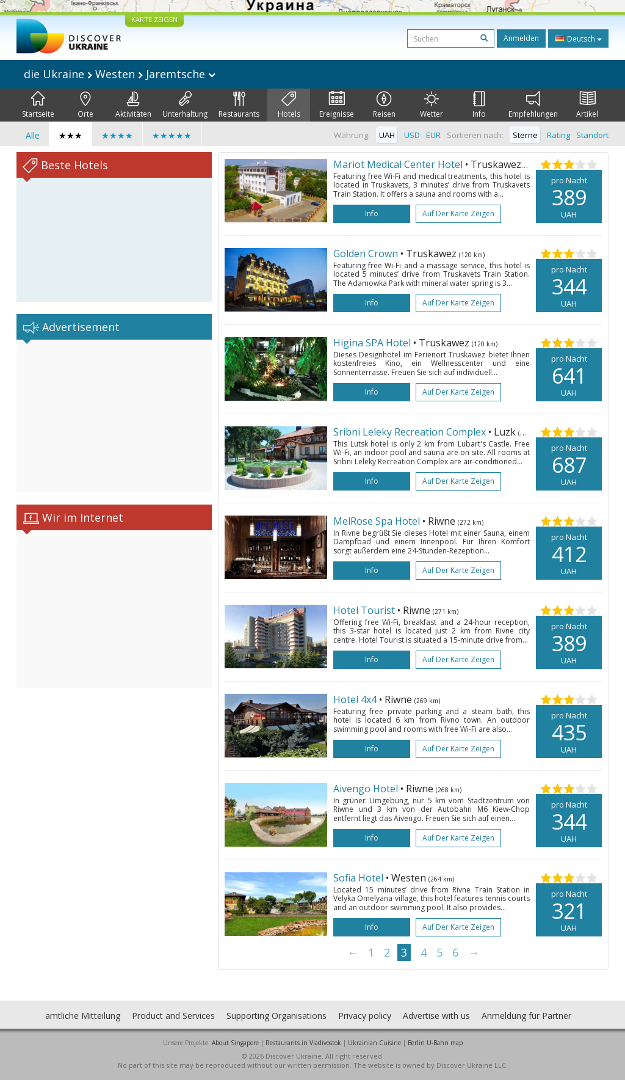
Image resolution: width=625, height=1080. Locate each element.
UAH (387, 135)
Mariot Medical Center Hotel (398, 164)
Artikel (587, 105)
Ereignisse (336, 105)
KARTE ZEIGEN (154, 19)
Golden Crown (365, 253)
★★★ (70, 135)
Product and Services (173, 1015)
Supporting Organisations (276, 1015)
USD (412, 135)
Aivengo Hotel (365, 788)
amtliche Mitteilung (82, 1015)
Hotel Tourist (364, 610)
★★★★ (117, 135)
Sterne (525, 135)
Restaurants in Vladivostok (303, 1042)
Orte (85, 105)
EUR (433, 135)
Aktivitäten (133, 105)
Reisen (384, 105)
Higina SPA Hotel (372, 342)
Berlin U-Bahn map (435, 1042)
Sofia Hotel (358, 878)
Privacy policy (364, 1015)
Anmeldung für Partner (526, 1015)
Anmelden (521, 38)
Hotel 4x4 (355, 699)
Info (479, 105)
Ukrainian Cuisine (374, 1042)
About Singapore (235, 1042)
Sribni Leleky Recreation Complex (409, 432)
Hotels (289, 105)
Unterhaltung (185, 105)
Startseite (38, 105)
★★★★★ (172, 135)
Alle (33, 135)
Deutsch (578, 38)
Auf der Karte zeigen (458, 213)
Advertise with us (436, 1015)
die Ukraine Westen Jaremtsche (119, 74)
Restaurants (239, 105)
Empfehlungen (533, 105)
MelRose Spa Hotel (376, 521)
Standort (592, 135)
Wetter (431, 105)
